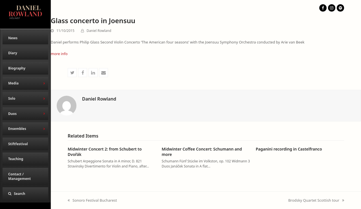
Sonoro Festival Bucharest (92, 200)
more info (59, 53)
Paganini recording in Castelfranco (289, 149)
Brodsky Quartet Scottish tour (316, 200)
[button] (25, 193)
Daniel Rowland (99, 30)
